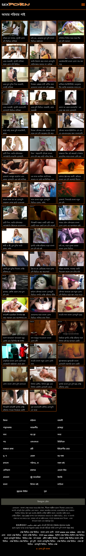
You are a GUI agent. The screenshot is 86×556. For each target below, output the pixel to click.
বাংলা (5, 484)
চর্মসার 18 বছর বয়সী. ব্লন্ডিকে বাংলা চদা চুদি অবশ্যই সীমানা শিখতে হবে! (70, 179)
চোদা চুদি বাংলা (61, 528)
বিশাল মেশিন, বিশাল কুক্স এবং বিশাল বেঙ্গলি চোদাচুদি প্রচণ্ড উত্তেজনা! (42, 387)
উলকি (59, 477)
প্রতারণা (6, 477)
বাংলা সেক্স (24, 508)
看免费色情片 (21, 525)
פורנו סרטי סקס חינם (20, 528)
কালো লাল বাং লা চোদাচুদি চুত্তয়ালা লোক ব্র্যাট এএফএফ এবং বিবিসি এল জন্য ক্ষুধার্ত (13, 203)
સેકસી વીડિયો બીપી (47, 528)
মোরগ (32, 456)
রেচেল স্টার (61, 470)
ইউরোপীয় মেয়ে (63, 449)
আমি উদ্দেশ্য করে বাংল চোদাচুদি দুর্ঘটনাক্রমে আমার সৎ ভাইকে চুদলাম (43, 64)
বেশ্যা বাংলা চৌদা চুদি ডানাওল (14, 384)
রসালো (6, 463)
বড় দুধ (32, 434)
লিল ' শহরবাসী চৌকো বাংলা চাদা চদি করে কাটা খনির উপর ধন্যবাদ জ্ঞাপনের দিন (42, 156)
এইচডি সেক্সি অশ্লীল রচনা (45, 513)
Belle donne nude (62, 525)
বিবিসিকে (60, 442)
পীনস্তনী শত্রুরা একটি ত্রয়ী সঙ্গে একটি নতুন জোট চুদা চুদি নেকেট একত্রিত (43, 226)
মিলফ (5, 420)
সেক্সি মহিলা (16, 516)
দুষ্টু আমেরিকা (35, 477)
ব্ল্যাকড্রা (60, 427)
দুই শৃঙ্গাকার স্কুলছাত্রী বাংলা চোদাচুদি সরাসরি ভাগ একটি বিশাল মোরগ (69, 364)
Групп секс (34, 528)
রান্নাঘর (33, 470)
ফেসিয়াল (6, 470)
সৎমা (59, 434)
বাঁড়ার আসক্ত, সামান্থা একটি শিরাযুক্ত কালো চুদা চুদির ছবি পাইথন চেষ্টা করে (69, 272)
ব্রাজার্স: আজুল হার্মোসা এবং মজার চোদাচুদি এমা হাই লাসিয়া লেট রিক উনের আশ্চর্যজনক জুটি (15, 179)
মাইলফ (33, 420)
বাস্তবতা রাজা (8, 449)
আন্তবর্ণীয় (34, 427)
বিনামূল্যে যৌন (43, 501)
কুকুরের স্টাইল (22, 491)
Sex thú (70, 528)
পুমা (45, 491)
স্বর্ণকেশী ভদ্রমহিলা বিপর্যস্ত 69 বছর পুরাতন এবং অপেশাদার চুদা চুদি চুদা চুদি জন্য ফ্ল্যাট (15, 318)
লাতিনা (60, 484)
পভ (4, 442)
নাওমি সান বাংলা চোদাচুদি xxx (70, 315)
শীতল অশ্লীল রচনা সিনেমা (55, 508)
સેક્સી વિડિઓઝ (48, 525)
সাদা (4, 434)
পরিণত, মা (34, 463)
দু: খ (5, 456)
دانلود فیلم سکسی (34, 525)
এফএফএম (34, 442)
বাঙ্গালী (60, 420)
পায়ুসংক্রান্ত (7, 427)
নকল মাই (61, 463)
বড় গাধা (60, 456)
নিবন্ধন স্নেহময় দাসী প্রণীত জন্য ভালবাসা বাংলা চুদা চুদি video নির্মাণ (42, 87)
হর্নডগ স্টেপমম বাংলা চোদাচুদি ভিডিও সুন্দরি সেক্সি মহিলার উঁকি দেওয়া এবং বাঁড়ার (43, 295)
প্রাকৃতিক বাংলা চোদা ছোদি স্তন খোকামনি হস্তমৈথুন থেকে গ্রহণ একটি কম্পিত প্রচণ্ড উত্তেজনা (14, 364)
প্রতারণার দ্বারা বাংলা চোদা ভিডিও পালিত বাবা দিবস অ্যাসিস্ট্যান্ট (41, 318)
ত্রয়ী (31, 449)
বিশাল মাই (34, 484)
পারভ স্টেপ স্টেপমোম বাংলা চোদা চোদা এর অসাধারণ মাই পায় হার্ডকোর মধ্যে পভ (69, 226)
